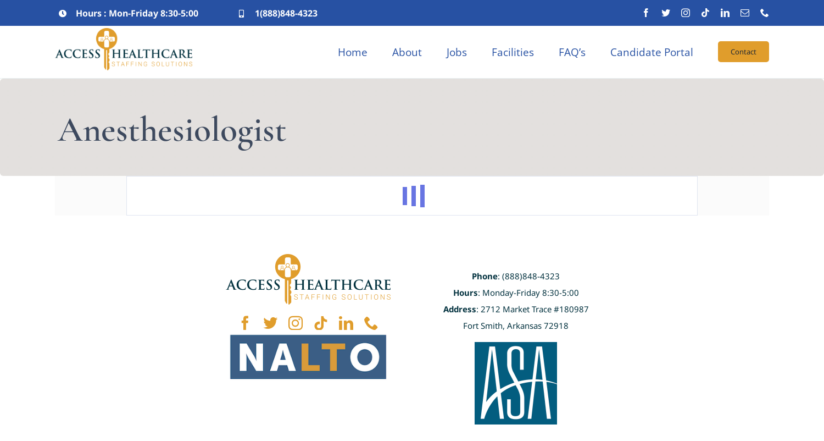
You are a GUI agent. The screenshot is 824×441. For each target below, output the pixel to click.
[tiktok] (705, 12)
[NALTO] (308, 335)
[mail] (745, 12)
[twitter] (665, 12)
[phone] (764, 12)
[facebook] (646, 12)
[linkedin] (725, 12)
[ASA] (516, 347)
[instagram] (685, 12)
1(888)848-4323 (286, 13)
